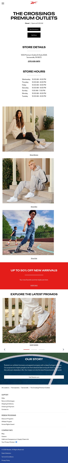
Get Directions (32, 29)
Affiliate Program (7, 421)
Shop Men (34, 206)
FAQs (3, 398)
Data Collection (6, 453)
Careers (4, 436)
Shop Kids (34, 258)
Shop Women (34, 155)
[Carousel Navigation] (34, 349)
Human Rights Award (8, 424)
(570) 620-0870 (34, 61)
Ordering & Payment (8, 406)
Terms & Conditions (7, 456)
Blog (3, 433)
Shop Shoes (34, 345)
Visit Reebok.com (34, 377)
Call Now (34, 35)
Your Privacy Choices (8, 442)
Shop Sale (34, 285)
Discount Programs (7, 419)
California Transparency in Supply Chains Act (15, 439)
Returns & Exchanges (8, 401)
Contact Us (5, 409)
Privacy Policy (6, 460)
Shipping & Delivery (8, 404)
